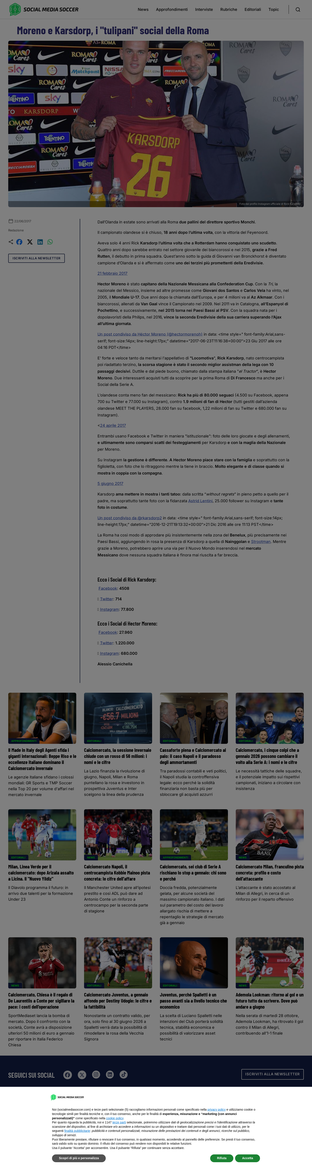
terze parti (119, 1122)
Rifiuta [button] (222, 1158)
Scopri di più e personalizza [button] (79, 1158)
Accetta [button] (247, 1158)
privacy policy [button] (216, 1109)
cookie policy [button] (114, 1118)
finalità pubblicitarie (77, 1131)
